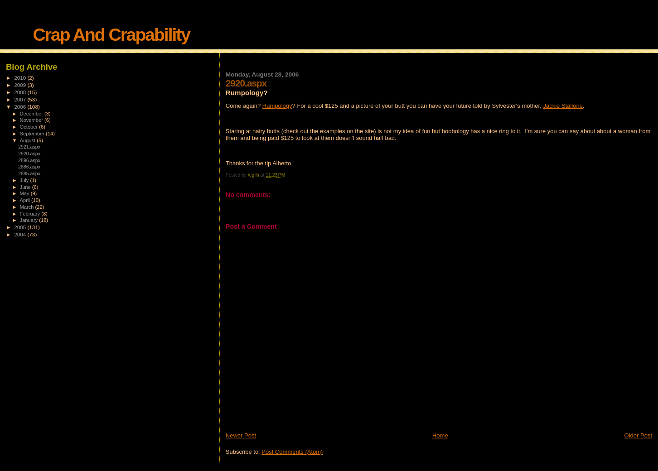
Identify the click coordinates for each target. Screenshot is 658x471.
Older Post (638, 435)
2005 (20, 227)
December (32, 113)
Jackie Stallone (562, 105)
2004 (20, 234)
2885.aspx (29, 173)
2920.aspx (29, 153)
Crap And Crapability (111, 34)
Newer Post (241, 435)
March (27, 207)
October (29, 127)
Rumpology (277, 105)
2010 (20, 78)
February (31, 213)
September (33, 133)
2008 (20, 92)
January (29, 220)
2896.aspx (29, 160)
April (25, 200)
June (26, 187)
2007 (20, 99)
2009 (20, 85)
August (28, 140)
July (25, 180)
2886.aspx (29, 166)
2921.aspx (29, 146)
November (32, 120)
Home (440, 435)
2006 (20, 107)
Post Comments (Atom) (292, 451)
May (25, 193)
